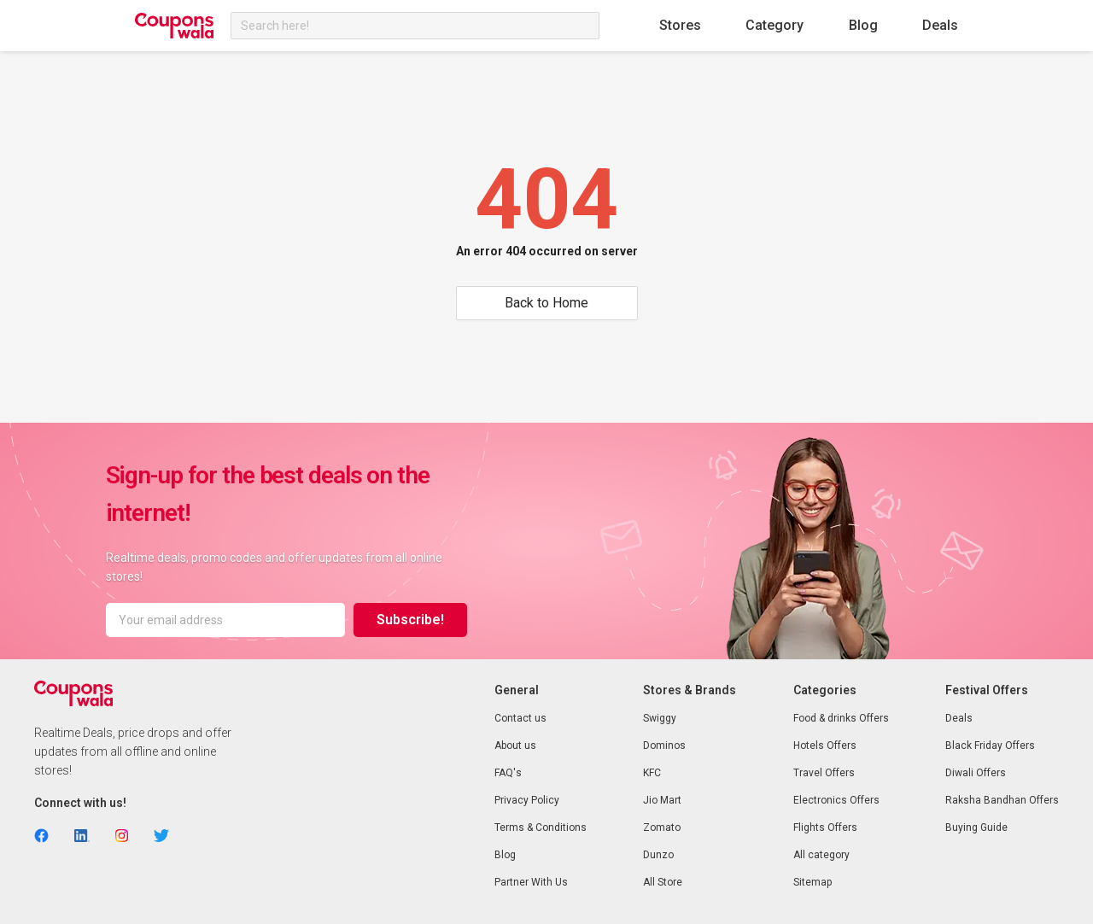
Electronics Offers (836, 800)
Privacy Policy (526, 800)
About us (515, 745)
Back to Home (546, 303)
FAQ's (508, 773)
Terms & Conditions (540, 827)
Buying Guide (976, 827)
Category (774, 25)
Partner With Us (531, 882)
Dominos (664, 745)
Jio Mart (662, 800)
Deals (940, 25)
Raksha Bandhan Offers (1002, 800)
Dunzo (658, 855)
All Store (662, 882)
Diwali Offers (975, 773)
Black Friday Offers (990, 745)
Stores (680, 25)
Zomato (662, 827)
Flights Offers (825, 827)
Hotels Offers (824, 745)
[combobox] (415, 25)
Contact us (520, 718)
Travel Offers (824, 773)
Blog (863, 25)
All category (821, 855)
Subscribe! (410, 619)
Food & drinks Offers (841, 718)
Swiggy (659, 718)
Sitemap (812, 882)
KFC (652, 773)
